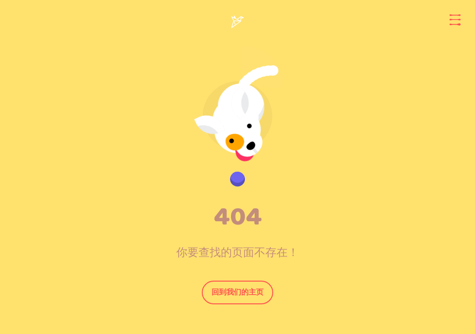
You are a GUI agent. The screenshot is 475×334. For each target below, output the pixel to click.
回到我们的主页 (237, 292)
